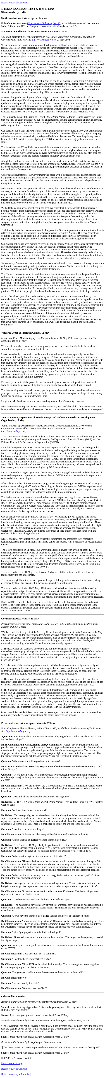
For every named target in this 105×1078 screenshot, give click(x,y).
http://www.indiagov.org (44, 39)
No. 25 (43, 23)
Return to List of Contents (14, 2)
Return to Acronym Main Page (16, 1074)
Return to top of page (11, 1063)
